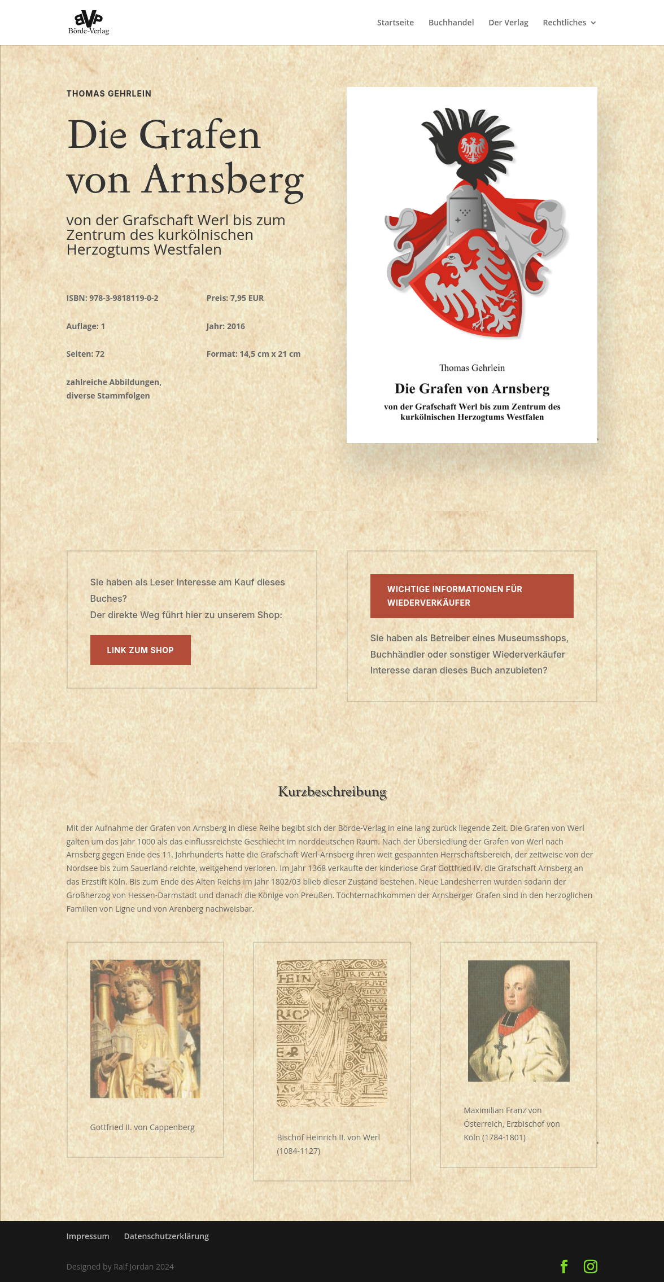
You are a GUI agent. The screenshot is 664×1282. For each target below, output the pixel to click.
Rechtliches (564, 23)
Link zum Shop (140, 650)
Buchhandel (451, 23)
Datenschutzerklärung (166, 1236)
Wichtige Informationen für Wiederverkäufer (454, 595)
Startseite (395, 23)
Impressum (88, 1236)
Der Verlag (508, 23)
